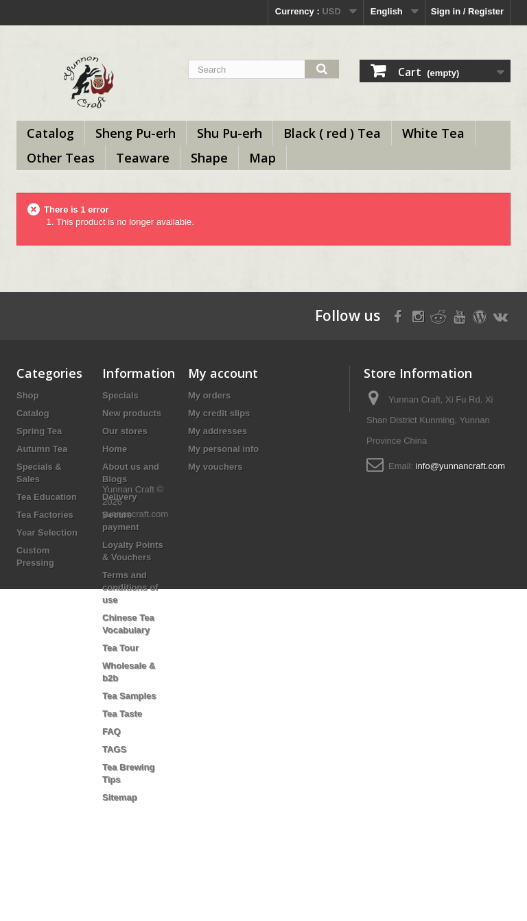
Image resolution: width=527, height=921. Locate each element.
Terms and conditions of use (130, 587)
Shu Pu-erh (229, 133)
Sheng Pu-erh (135, 133)
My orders (209, 395)
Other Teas (61, 157)
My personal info (223, 449)
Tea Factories (44, 515)
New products (131, 413)
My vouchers (215, 467)
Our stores (125, 431)
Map (262, 157)
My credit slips (219, 413)
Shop (27, 395)
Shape (209, 157)
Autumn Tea (41, 449)
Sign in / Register (467, 11)
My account (223, 373)
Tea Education (46, 497)
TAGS (114, 749)
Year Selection (47, 532)
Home (114, 449)
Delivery (119, 497)
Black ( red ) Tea (332, 133)
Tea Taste (122, 713)
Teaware (142, 157)
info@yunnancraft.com (460, 466)
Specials (120, 395)
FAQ (111, 731)
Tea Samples (129, 696)
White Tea (433, 133)
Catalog (50, 133)
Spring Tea (39, 431)
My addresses (217, 431)
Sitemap (119, 797)
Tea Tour (120, 648)
